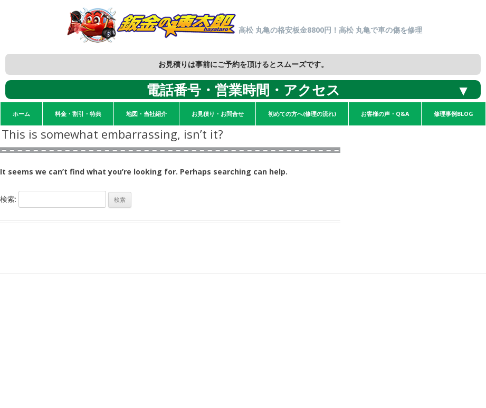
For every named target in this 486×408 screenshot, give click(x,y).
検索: (8, 199)
